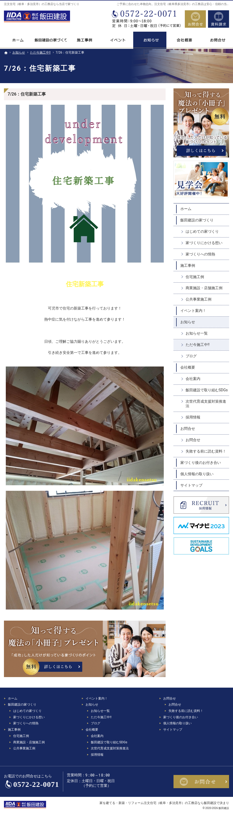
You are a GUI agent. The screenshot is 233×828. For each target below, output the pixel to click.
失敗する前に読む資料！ (206, 451)
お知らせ (187, 322)
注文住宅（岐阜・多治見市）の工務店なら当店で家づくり (41, 4)
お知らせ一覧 (197, 333)
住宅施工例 (195, 277)
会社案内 (193, 379)
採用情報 (193, 417)
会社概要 (187, 367)
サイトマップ (191, 485)
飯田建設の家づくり (197, 220)
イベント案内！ (193, 310)
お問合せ (187, 428)
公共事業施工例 (198, 299)
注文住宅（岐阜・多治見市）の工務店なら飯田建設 (180, 803)
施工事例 (187, 265)
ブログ (191, 356)
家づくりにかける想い (204, 243)
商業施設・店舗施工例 (204, 288)
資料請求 (218, 19)
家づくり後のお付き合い (200, 462)
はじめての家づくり (202, 231)
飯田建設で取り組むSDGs (207, 390)
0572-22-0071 (146, 19)
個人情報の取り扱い (197, 474)
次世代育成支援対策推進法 (206, 403)
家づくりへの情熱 (200, 254)
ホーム (185, 209)
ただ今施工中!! (198, 344)
